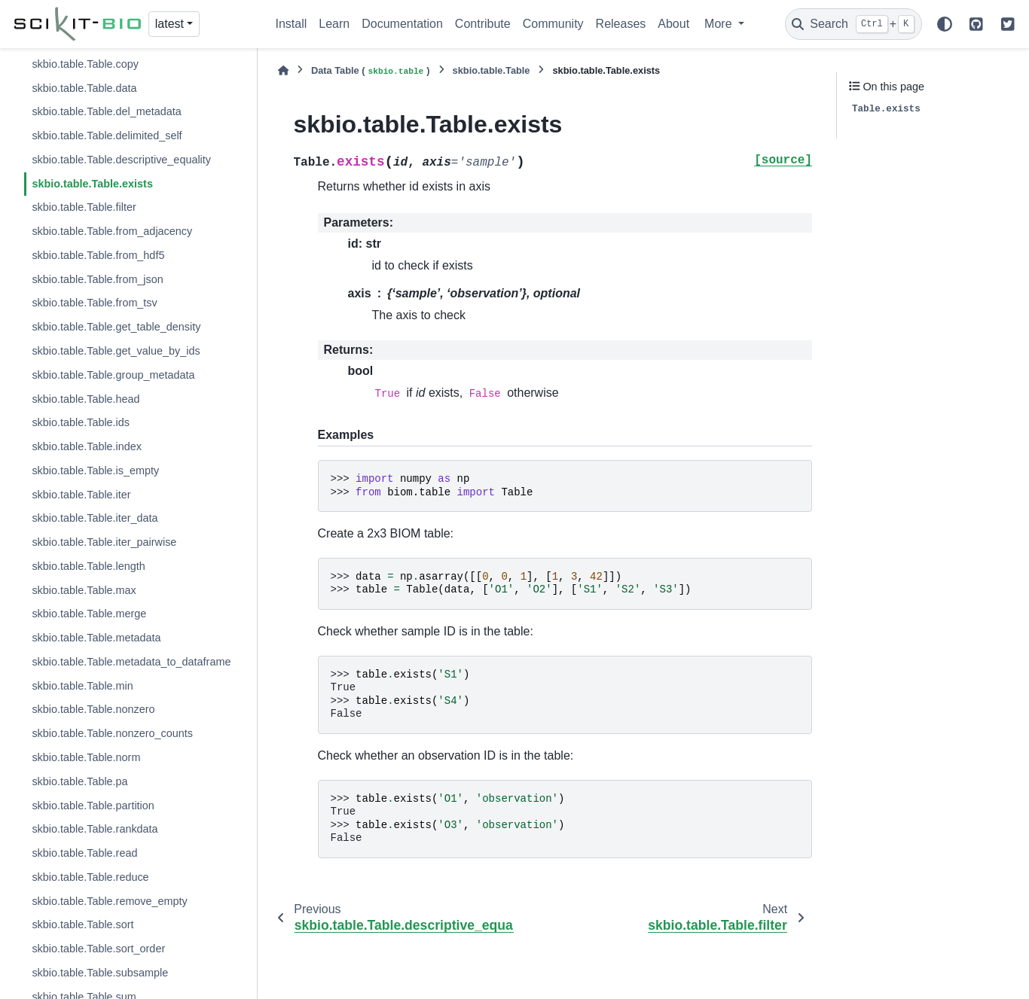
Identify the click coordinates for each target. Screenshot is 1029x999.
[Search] (853, 24)
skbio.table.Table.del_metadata (106, 111)
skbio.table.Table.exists (92, 184)
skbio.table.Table (491, 70)
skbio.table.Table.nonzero (93, 709)
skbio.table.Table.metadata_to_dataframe (131, 662)
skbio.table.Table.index (87, 446)
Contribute (483, 23)
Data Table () (370, 71)
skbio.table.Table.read (84, 853)
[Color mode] (945, 24)
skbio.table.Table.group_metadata (113, 375)
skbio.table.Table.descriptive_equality (121, 160)
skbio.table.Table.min (82, 686)
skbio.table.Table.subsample (100, 973)
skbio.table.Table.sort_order (98, 949)
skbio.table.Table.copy (85, 64)
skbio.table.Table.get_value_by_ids (116, 351)
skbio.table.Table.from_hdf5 (98, 255)
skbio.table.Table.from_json (97, 279)
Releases (621, 23)
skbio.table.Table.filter (84, 207)
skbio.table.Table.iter (81, 495)
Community (553, 23)
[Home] (283, 70)
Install (291, 23)
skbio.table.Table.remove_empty (109, 901)
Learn (334, 23)
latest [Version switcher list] (169, 23)
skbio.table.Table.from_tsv (94, 303)
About (673, 23)
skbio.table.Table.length (88, 566)
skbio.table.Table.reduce (90, 877)
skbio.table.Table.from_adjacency (112, 231)
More (719, 23)
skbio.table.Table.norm (86, 757)
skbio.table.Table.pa (79, 781)
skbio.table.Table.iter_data (94, 518)
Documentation (402, 23)
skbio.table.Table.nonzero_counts (112, 733)
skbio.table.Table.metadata (96, 638)
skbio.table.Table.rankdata (94, 829)
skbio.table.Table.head (85, 399)
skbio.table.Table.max (84, 590)
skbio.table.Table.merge (89, 614)
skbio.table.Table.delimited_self (107, 135)
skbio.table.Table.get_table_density (116, 327)
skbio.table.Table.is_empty (95, 470)
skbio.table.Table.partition (93, 806)
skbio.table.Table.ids (81, 422)
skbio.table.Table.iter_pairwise (104, 542)
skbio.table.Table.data (84, 88)
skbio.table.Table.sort (82, 924)
